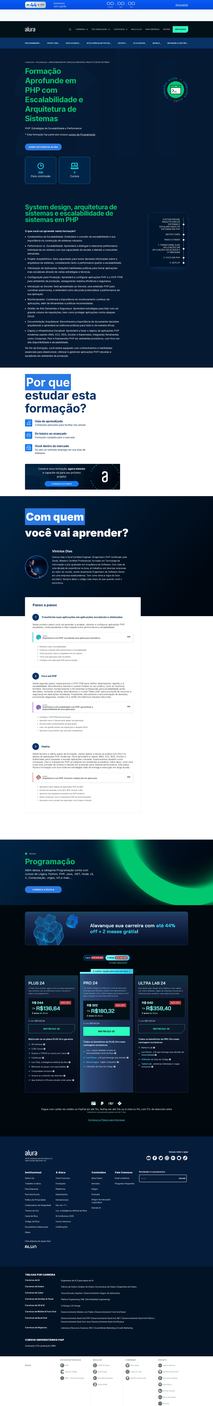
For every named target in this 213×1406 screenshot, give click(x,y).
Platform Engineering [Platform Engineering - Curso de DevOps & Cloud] (70, 1293)
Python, (53, 866)
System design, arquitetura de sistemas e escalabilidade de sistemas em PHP (169, 217)
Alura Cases (97, 1175)
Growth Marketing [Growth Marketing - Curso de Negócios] (125, 1318)
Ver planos (178, 18)
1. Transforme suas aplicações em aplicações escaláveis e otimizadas (166, 241)
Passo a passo (172, 232)
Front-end (53, 31)
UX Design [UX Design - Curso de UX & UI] (75, 1299)
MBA (54, 1336)
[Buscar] (69, 18)
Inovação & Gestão (177, 31)
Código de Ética (32, 1218)
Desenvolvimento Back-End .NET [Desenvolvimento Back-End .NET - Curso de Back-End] (106, 1310)
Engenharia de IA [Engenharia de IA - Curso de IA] (68, 1277)
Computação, (37, 870)
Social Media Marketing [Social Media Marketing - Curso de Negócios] (104, 1318)
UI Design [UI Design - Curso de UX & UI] (65, 1299)
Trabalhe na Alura (33, 1180)
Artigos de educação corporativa (101, 1197)
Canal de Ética (31, 1213)
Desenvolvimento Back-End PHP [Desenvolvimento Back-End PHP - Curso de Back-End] (75, 1310)
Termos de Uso (32, 1207)
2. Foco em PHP (171, 250)
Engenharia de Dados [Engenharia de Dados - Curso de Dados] (127, 1282)
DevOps (122, 31)
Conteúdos (118, 18)
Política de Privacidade (35, 1196)
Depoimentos (62, 1191)
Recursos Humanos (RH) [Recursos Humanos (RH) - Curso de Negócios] (82, 1318)
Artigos (95, 1185)
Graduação (30, 1336)
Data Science (73, 31)
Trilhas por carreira (40, 1271)
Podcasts (96, 1191)
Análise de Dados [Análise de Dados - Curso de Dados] (86, 1282)
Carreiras (81, 18)
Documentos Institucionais (36, 1223)
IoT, (58, 870)
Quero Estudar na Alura (43, 135)
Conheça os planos (61, 476)
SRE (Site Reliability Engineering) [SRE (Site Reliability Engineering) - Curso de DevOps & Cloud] (95, 1293)
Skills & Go (133, 18)
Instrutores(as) (62, 1196)
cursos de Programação (81, 122)
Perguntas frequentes (124, 1180)
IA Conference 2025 (65, 1213)
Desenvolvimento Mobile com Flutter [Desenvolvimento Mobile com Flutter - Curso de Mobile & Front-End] (77, 1304)
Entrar (162, 18)
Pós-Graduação (99, 18)
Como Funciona (63, 1175)
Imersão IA (96, 1204)
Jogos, (51, 870)
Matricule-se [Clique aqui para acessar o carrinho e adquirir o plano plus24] (51, 1025)
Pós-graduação (43, 1336)
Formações (30, 50)
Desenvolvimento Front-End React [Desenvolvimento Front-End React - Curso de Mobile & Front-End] (110, 1304)
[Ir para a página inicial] (30, 17)
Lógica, (43, 866)
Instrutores (173, 227)
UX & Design (139, 31)
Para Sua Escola (32, 1191)
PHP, (62, 866)
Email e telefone (122, 1175)
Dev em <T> (61, 1202)
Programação (33, 31)
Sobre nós (29, 1175)
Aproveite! (182, 5)
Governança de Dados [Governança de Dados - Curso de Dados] (105, 1282)
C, (26, 870)
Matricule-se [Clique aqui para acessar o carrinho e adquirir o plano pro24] (106, 1028)
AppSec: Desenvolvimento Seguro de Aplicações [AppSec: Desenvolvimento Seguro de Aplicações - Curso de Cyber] (98, 1288)
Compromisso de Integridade (38, 1202)
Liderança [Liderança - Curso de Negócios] (65, 1318)
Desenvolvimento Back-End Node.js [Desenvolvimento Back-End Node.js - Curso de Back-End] (108, 1313)
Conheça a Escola (43, 882)
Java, (69, 866)
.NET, (77, 866)
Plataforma (60, 1185)
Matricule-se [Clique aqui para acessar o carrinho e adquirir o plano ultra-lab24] (161, 1025)
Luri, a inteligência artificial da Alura (71, 1207)
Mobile (157, 31)
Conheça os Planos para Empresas (106, 1116)
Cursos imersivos (63, 1218)
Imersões (96, 1180)
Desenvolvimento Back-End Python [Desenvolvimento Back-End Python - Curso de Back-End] (138, 1310)
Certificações (62, 1223)
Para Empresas (149, 18)
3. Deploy (175, 255)
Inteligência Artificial (99, 31)
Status (27, 1229)
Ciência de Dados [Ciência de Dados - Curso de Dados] (69, 1282)
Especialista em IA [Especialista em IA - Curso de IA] (85, 1277)
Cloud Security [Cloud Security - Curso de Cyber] (67, 1288)
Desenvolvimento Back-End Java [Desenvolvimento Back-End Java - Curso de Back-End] (76, 1313)
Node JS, (88, 866)
